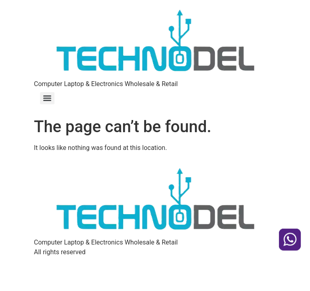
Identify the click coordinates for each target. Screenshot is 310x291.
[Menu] (47, 98)
